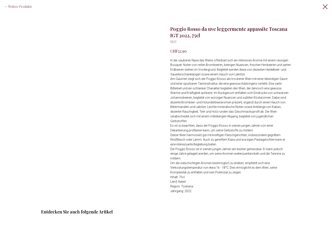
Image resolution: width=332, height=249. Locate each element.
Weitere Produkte (20, 7)
